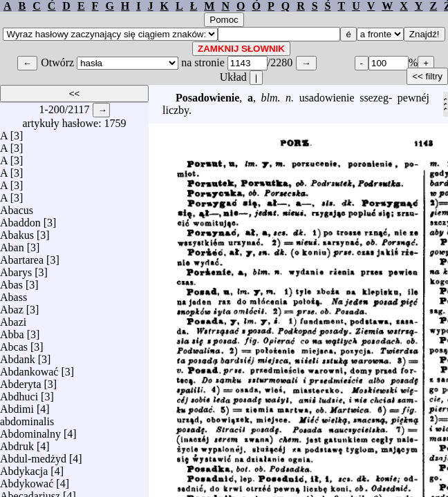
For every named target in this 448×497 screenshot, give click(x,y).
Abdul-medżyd (33, 455)
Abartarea (22, 256)
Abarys (16, 269)
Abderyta (20, 381)
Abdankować (29, 368)
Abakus (17, 231)
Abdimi (17, 405)
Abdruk (17, 443)
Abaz (12, 306)
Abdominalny (30, 430)
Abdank (17, 356)
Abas (11, 281)
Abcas (14, 343)
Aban (12, 244)
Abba (12, 331)
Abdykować (26, 480)
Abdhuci (19, 393)
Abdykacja (24, 468)
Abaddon (20, 219)
